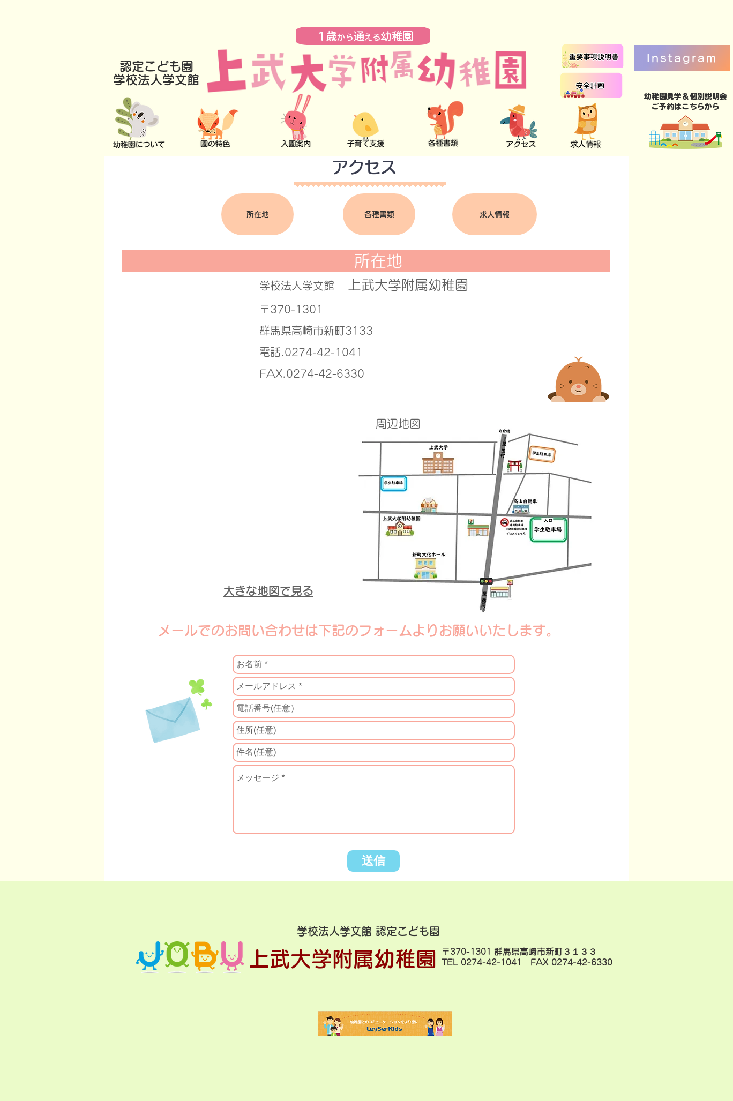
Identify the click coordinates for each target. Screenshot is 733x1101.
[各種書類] (379, 214)
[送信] (373, 861)
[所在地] (257, 214)
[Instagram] (682, 58)
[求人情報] (494, 214)
